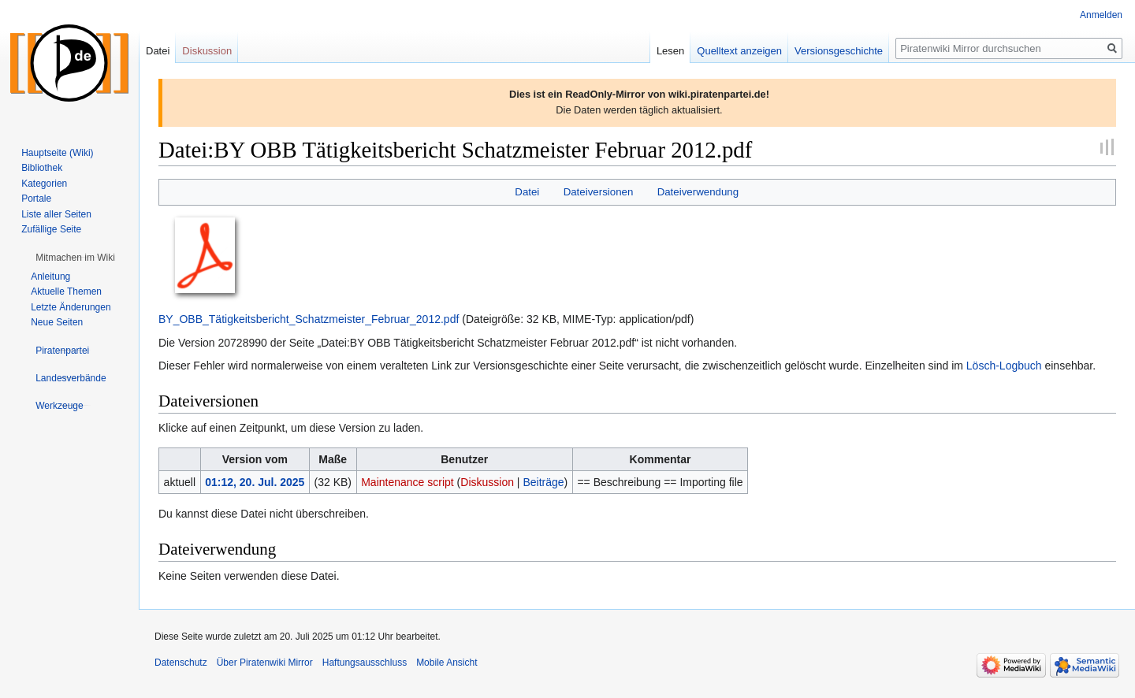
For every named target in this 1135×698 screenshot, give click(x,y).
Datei (527, 192)
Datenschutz (180, 662)
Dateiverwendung (698, 192)
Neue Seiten (57, 322)
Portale (36, 198)
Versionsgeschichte (838, 51)
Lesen (670, 51)
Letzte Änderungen (70, 307)
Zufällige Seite (51, 229)
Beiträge (543, 482)
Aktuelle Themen (66, 291)
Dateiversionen (599, 192)
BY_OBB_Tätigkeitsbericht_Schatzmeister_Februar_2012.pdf (308, 319)
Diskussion (487, 482)
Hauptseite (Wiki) (57, 152)
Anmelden (1101, 14)
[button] (75, 257)
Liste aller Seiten (56, 214)
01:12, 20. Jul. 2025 (254, 482)
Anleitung (50, 276)
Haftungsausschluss (364, 662)
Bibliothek (41, 167)
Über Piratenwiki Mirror (265, 662)
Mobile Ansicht (446, 662)
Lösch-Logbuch (1004, 365)
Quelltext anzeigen (739, 51)
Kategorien (44, 183)
